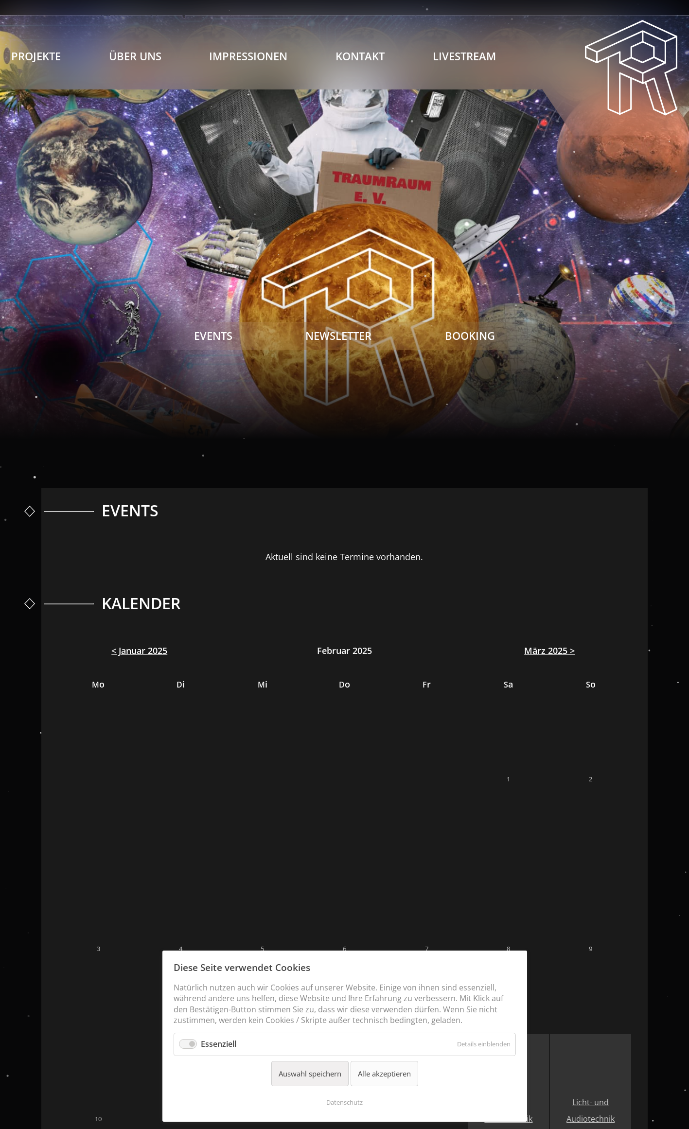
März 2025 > (549, 650)
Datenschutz (344, 1102)
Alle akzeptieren (384, 1073)
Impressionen (248, 56)
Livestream (464, 56)
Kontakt (360, 56)
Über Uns (135, 56)
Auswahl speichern (310, 1073)
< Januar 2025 (139, 650)
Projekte (36, 56)
